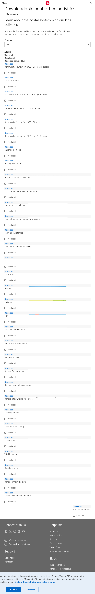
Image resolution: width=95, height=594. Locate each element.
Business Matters (57, 565)
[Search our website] (91, 3)
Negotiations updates (59, 551)
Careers (53, 539)
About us (53, 531)
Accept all (14, 589)
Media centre (55, 535)
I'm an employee (57, 543)
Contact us (9, 562)
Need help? (9, 558)
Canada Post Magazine (60, 569)
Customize (31, 589)
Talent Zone (54, 547)
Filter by (8, 40)
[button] (22, 3)
